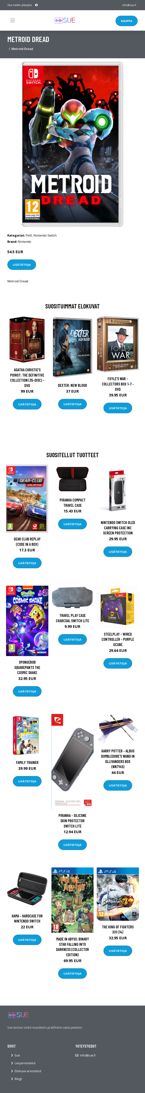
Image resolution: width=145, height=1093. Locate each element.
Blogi (18, 1079)
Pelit (29, 235)
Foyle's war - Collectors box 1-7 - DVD (118, 383)
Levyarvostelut (25, 1063)
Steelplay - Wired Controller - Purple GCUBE (118, 639)
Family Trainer (27, 762)
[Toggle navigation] (12, 20)
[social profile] (36, 5)
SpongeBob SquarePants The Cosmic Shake (27, 667)
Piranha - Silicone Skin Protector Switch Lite (72, 820)
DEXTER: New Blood (72, 385)
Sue (17, 1055)
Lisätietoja (22, 264)
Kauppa (126, 21)
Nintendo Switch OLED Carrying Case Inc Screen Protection (118, 527)
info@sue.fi (129, 5)
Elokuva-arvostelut (28, 1071)
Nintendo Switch (45, 235)
